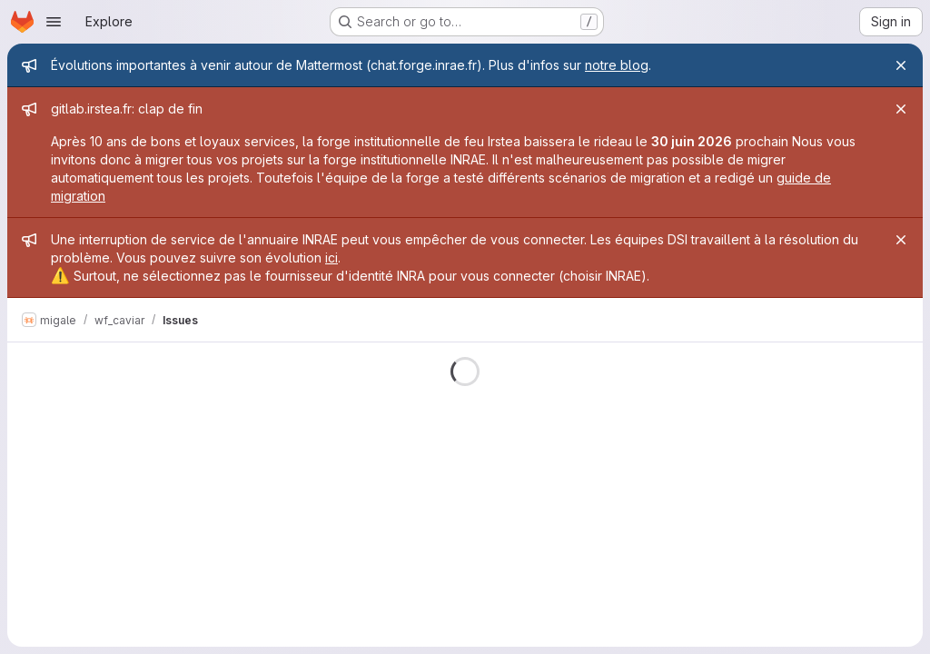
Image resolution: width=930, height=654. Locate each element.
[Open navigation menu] (53, 21)
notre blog (616, 65)
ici (331, 257)
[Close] (901, 65)
